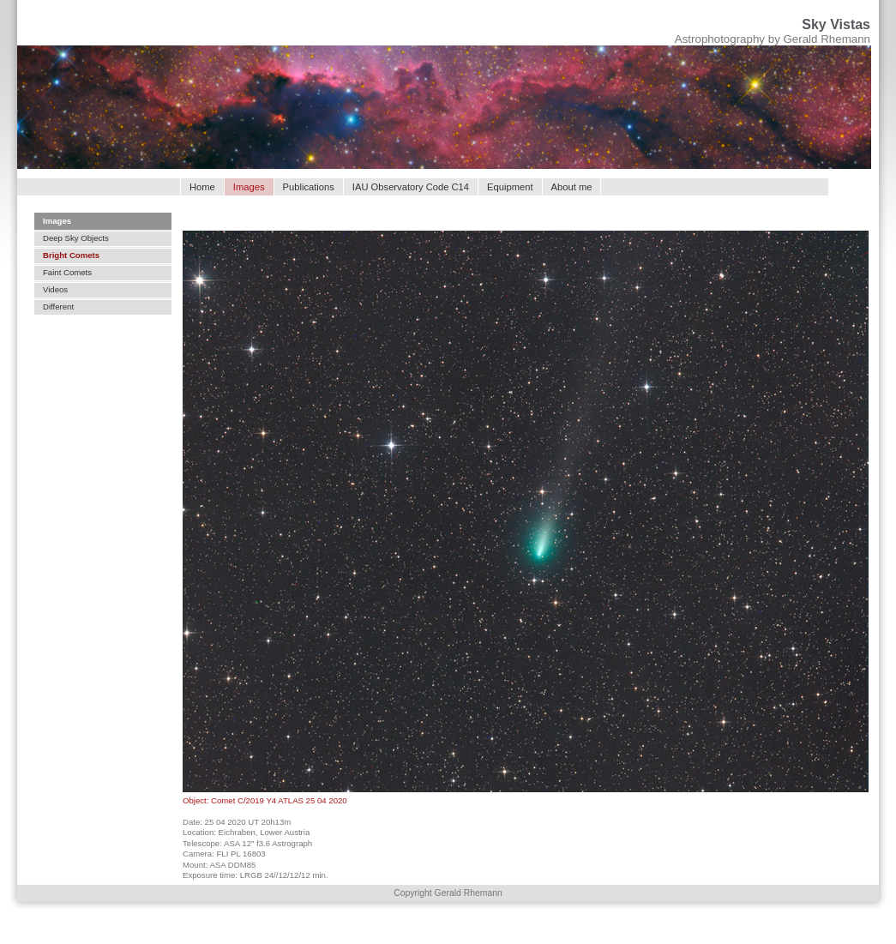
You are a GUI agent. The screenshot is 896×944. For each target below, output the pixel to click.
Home (202, 187)
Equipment (510, 187)
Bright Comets (71, 255)
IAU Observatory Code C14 (410, 187)
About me (571, 187)
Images (57, 220)
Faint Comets (67, 272)
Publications (308, 187)
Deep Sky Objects (76, 238)
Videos (55, 289)
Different (58, 306)
